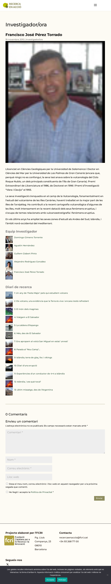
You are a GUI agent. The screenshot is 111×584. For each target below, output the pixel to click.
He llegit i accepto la (30, 492)
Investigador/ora (34, 39)
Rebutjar (62, 580)
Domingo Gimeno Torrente (28, 237)
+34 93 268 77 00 (69, 541)
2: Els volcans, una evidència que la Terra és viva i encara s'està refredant (51, 301)
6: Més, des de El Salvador (27, 333)
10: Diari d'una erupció (25, 365)
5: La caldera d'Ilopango (26, 325)
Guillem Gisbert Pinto (25, 253)
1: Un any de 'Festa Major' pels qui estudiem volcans (41, 293)
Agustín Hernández (24, 245)
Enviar (99, 498)
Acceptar (50, 580)
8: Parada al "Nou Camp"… (27, 349)
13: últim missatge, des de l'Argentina (33, 389)
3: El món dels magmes (26, 309)
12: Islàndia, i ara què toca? (27, 381)
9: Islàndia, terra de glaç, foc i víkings (33, 357)
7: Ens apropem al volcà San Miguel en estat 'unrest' (41, 341)
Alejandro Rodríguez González (30, 261)
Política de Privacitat (42, 492)
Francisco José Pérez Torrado (29, 272)
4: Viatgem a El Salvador (26, 317)
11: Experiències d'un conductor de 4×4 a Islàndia (39, 373)
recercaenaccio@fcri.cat (73, 537)
